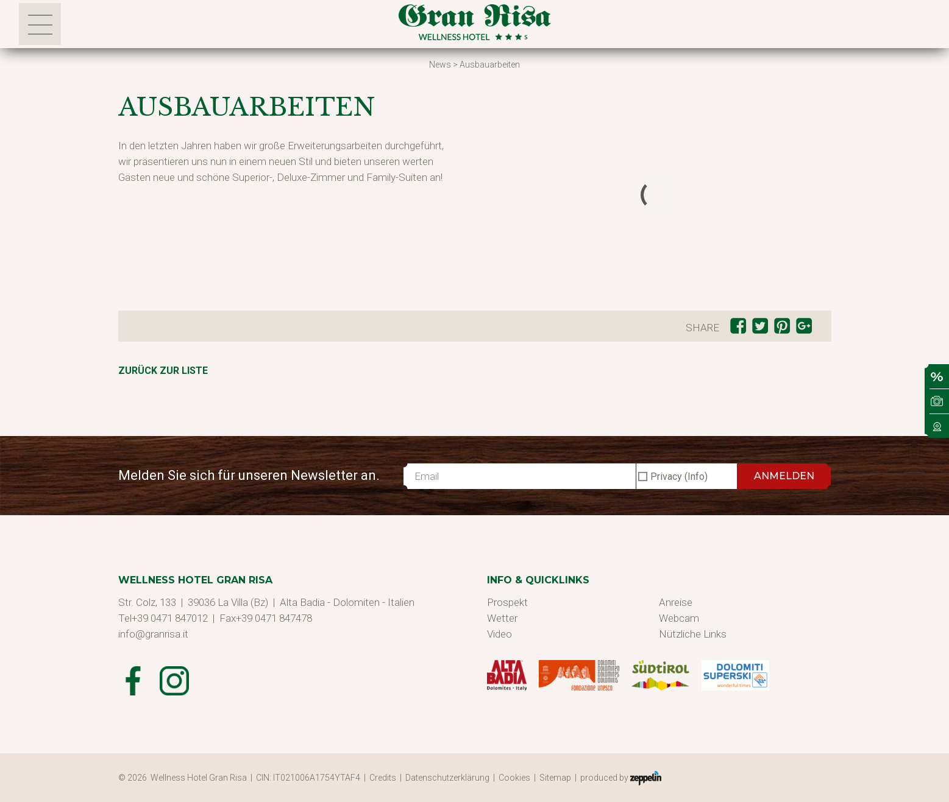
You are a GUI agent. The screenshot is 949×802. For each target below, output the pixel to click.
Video (499, 634)
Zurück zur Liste (163, 370)
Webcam (679, 618)
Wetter (502, 618)
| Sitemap (554, 778)
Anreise (675, 602)
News (440, 64)
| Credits (382, 778)
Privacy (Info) (679, 476)
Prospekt (507, 602)
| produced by (618, 778)
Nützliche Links (693, 634)
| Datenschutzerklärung (446, 778)
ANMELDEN (784, 476)
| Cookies (513, 778)
